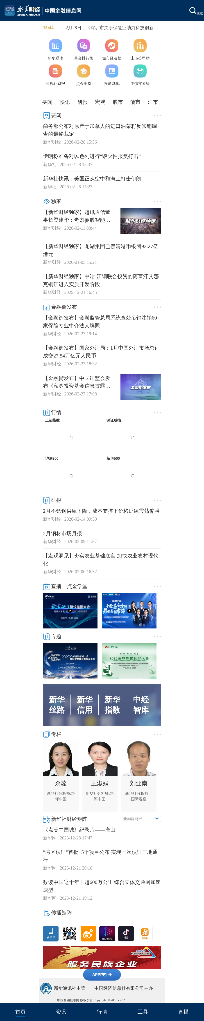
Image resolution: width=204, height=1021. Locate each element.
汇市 (153, 102)
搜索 (196, 11)
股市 (118, 102)
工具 (143, 1012)
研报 (82, 102)
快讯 (65, 102)
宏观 (100, 102)
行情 (102, 1012)
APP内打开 (102, 974)
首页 (20, 1012)
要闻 (47, 102)
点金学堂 (77, 586)
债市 (135, 102)
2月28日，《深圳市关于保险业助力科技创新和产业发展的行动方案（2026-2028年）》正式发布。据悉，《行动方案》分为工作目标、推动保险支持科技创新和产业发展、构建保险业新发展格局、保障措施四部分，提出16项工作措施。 (113, 28)
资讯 (61, 1012)
